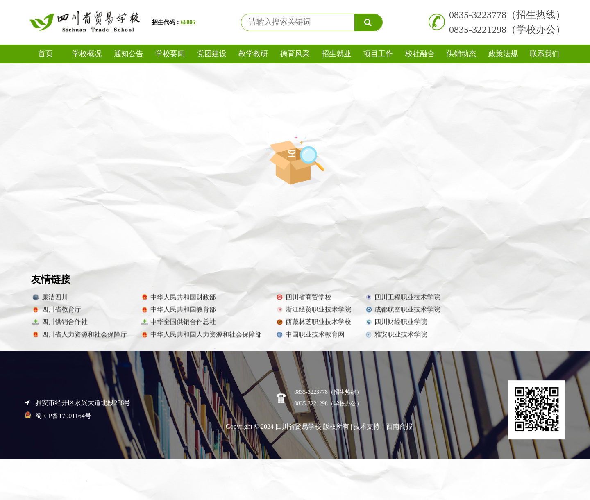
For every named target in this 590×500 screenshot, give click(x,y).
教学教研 (253, 54)
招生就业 (336, 54)
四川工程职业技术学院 (402, 301)
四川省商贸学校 (303, 301)
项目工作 (378, 54)
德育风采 (295, 54)
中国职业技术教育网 (310, 338)
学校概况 (87, 54)
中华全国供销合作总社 (178, 326)
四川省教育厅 (56, 313)
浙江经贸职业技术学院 (313, 313)
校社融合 (420, 54)
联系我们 (544, 54)
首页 (45, 54)
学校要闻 (170, 54)
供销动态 (461, 54)
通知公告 (128, 54)
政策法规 (503, 54)
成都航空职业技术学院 (402, 313)
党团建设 (212, 54)
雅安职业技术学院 (395, 338)
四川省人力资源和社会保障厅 (79, 338)
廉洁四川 (49, 301)
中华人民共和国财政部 (178, 301)
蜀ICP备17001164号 (58, 419)
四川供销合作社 (59, 326)
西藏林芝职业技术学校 (313, 326)
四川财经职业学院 (395, 326)
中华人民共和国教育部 (178, 313)
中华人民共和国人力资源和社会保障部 (201, 338)
